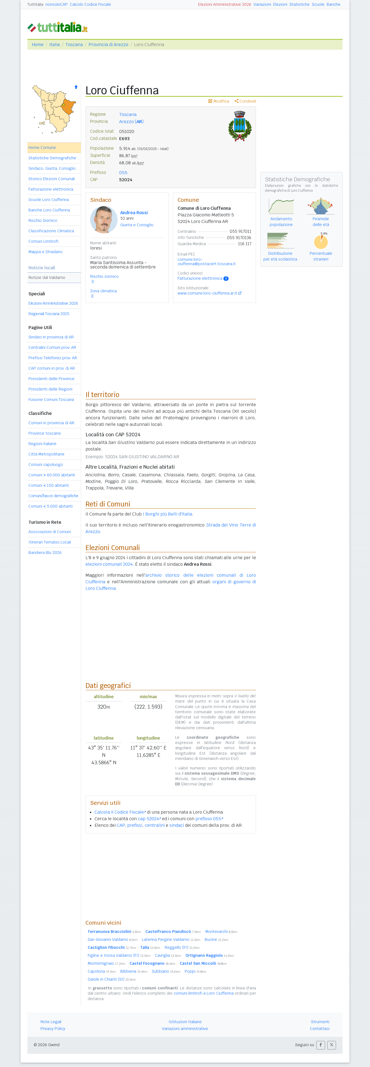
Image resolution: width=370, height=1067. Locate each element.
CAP (121, 825)
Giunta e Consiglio (136, 224)
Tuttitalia (35, 4)
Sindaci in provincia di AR (51, 337)
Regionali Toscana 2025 (49, 313)
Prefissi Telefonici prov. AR (53, 357)
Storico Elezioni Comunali (52, 178)
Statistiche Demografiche (52, 157)
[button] (320, 1045)
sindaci (176, 825)
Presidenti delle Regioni (50, 389)
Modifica (219, 101)
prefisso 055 (209, 819)
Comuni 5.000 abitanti (51, 506)
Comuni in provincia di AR (51, 422)
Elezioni (280, 4)
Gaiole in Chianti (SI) (112, 979)
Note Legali (51, 1021)
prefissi (134, 825)
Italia (54, 44)
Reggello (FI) (182, 947)
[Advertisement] (171, 876)
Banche (333, 4)
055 (123, 173)
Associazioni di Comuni (50, 531)
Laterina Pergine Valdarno (171, 939)
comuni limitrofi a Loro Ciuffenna (204, 993)
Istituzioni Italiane (185, 1021)
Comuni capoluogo (46, 464)
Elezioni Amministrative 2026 (224, 4)
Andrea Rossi (134, 213)
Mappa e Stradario (45, 251)
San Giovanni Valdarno (113, 939)
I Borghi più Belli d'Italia (167, 514)
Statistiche (299, 4)
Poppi (195, 971)
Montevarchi (221, 931)
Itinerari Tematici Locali (50, 542)
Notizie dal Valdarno (47, 277)
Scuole (318, 4)
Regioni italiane (42, 443)
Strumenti (320, 1021)
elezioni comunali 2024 (109, 564)
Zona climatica (103, 290)
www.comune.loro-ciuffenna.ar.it (207, 293)
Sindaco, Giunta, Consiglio (52, 168)
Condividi (245, 101)
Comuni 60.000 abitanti (52, 474)
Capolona (102, 971)
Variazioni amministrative (185, 1028)
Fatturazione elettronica (51, 189)
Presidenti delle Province (52, 378)
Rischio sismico (104, 276)
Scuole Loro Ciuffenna (49, 199)
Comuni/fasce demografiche (53, 495)
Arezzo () (131, 121)
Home (38, 44)
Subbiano (166, 971)
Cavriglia (168, 955)
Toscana (74, 44)
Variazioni (262, 4)
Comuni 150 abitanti (49, 485)
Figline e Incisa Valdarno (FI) (119, 955)
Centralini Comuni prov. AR (52, 347)
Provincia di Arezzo (108, 44)
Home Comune (42, 147)
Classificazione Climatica (51, 230)
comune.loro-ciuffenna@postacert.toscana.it (207, 261)
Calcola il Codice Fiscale (120, 812)
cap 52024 (149, 819)
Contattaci (319, 1028)
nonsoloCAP (56, 4)
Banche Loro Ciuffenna (49, 210)
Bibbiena (133, 971)
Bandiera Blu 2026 (45, 552)
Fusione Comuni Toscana (51, 399)
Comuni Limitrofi (43, 241)
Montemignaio (106, 963)
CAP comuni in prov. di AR (52, 368)
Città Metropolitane (46, 454)
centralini (155, 825)
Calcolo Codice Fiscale (90, 4)
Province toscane (45, 433)
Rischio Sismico (43, 220)
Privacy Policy (53, 1028)
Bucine (216, 939)
